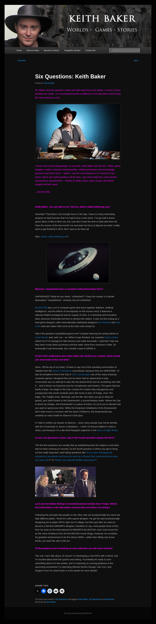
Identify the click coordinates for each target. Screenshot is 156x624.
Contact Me (90, 50)
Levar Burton (41, 337)
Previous (21, 60)
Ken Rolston (104, 322)
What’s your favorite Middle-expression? (75, 460)
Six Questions (61, 599)
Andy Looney (111, 337)
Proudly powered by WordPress (78, 613)
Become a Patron (51, 50)
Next (137, 60)
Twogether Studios (72, 50)
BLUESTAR (41, 307)
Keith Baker (83, 599)
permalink (51, 602)
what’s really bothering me (54, 236)
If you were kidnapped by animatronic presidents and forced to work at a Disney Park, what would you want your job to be (76, 456)
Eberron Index (33, 50)
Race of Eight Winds (107, 430)
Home (19, 50)
